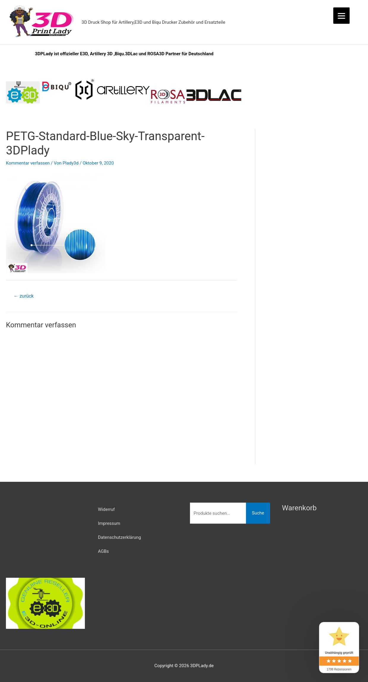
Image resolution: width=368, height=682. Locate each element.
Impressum (109, 523)
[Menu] (341, 15)
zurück (24, 296)
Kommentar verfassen (28, 163)
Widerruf (106, 509)
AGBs (103, 550)
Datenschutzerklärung (119, 537)
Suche (258, 513)
